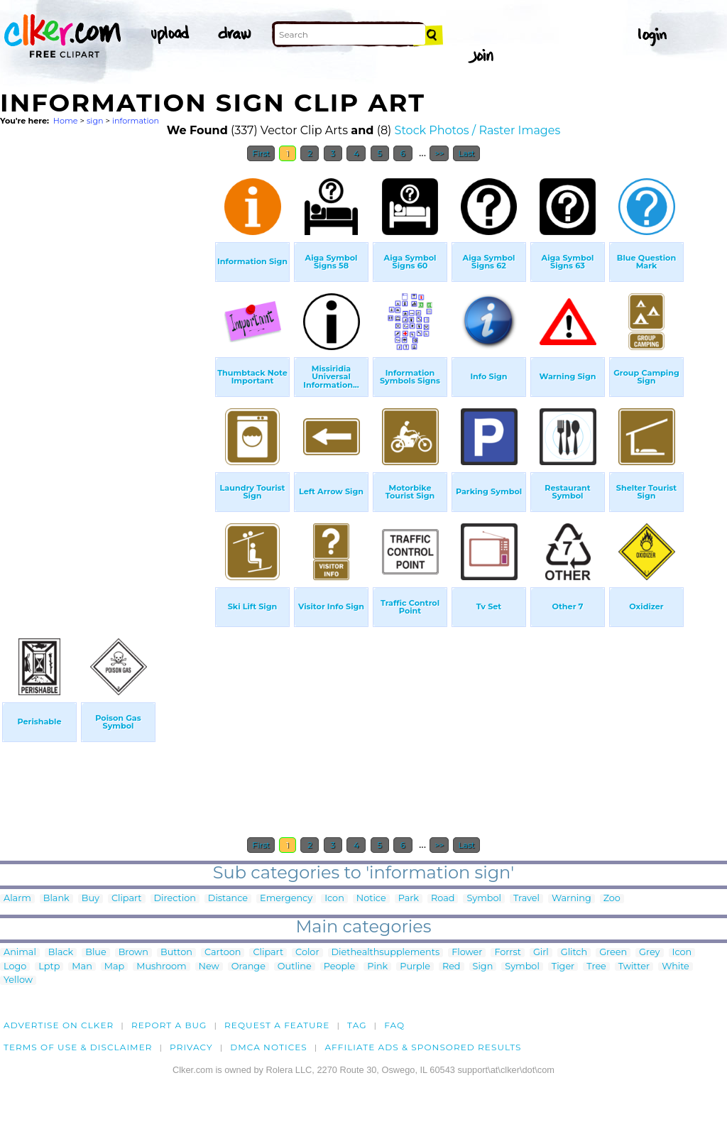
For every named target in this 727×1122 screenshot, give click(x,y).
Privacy (191, 1047)
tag (356, 1025)
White (675, 966)
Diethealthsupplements (386, 952)
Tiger (563, 966)
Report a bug (169, 1025)
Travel (526, 898)
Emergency (286, 898)
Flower (467, 952)
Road (442, 898)
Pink (377, 966)
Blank (56, 898)
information (135, 121)
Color (307, 952)
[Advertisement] (106, 382)
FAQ (394, 1025)
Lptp (49, 966)
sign (95, 121)
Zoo (612, 898)
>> (439, 153)
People (340, 966)
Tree (596, 966)
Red (451, 966)
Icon (334, 898)
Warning (571, 898)
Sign (483, 966)
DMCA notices (268, 1047)
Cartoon (222, 952)
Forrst (507, 952)
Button (176, 952)
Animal (20, 952)
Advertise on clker (59, 1025)
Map (114, 966)
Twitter (634, 966)
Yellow (18, 980)
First (261, 153)
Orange (248, 966)
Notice (371, 898)
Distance (228, 898)
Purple (415, 966)
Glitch (574, 952)
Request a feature (276, 1025)
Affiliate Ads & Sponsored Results (422, 1047)
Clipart (126, 898)
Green (613, 952)
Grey (649, 952)
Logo (15, 966)
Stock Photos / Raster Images (478, 130)
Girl (541, 952)
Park (408, 898)
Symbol (483, 898)
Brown (133, 952)
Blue (95, 952)
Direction (175, 898)
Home (65, 121)
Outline (295, 966)
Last (466, 153)
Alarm (17, 898)
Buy (90, 898)
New (209, 966)
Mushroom (161, 966)
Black (60, 952)
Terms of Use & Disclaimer (78, 1047)
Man (82, 966)
